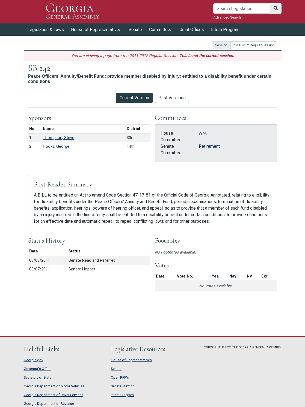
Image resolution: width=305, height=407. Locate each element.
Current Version (134, 97)
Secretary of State (37, 377)
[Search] (241, 8)
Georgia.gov (33, 360)
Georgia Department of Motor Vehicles (54, 386)
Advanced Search (227, 17)
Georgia (72, 11)
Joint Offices (192, 29)
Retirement (209, 146)
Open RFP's (120, 377)
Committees (161, 29)
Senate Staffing (123, 386)
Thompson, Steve (58, 137)
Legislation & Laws (45, 29)
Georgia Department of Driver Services (53, 395)
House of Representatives (96, 29)
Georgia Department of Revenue (49, 404)
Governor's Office (37, 369)
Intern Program (225, 29)
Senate (135, 29)
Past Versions (172, 97)
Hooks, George (56, 146)
